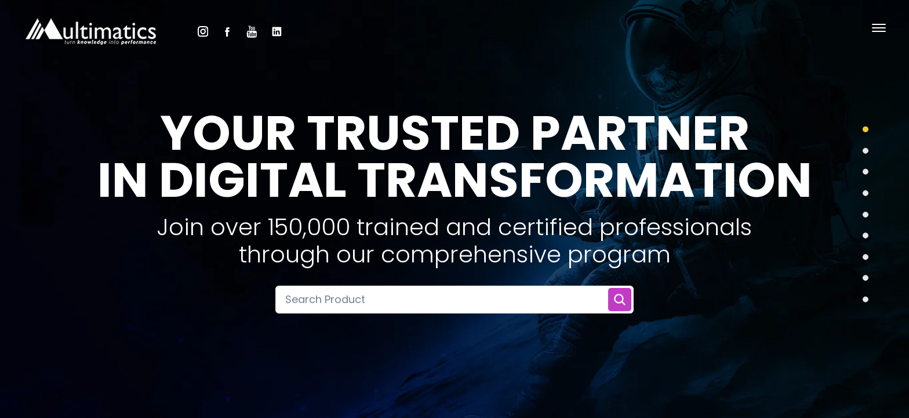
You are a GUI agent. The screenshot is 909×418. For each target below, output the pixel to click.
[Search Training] (619, 299)
